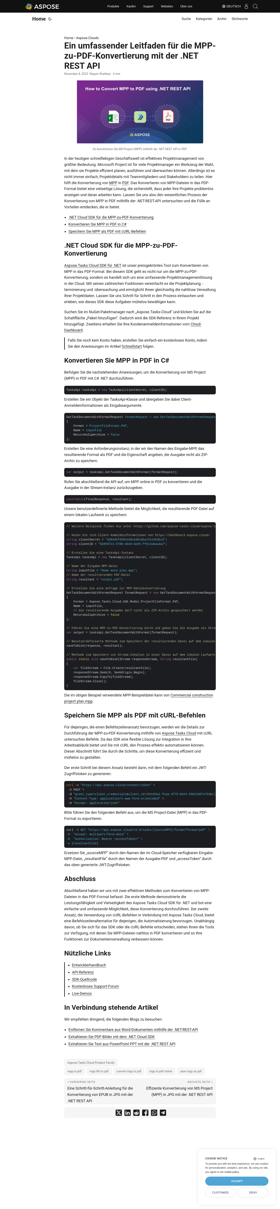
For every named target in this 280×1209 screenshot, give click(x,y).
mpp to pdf (74, 1071)
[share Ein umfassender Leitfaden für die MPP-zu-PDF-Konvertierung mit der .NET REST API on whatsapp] (154, 1114)
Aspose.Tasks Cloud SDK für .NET (92, 265)
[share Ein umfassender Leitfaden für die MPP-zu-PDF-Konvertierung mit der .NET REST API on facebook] (145, 1114)
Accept (237, 1181)
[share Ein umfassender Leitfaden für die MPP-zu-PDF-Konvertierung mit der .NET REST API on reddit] (136, 1114)
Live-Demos (82, 993)
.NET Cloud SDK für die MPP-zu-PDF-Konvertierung (110, 217)
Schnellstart (132, 346)
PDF (125, 183)
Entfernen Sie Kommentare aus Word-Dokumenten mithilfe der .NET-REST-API (133, 1029)
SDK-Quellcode (84, 979)
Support (148, 6)
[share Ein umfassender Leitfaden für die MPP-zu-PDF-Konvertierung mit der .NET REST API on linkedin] (127, 1114)
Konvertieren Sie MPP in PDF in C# (97, 224)
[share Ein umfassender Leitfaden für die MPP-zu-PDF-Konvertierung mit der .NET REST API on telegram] (163, 1114)
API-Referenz (83, 972)
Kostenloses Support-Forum (95, 986)
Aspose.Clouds (87, 38)
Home (39, 19)
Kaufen (131, 6)
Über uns (186, 6)
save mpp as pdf (191, 1071)
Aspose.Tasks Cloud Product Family (91, 1062)
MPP (113, 183)
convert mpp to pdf (128, 1071)
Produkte (113, 6)
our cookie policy (229, 1172)
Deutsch (228, 6)
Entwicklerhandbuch (89, 965)
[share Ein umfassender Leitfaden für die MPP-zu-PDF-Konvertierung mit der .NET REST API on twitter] (119, 1114)
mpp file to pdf (98, 1071)
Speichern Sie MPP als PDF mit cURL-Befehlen (107, 231)
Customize (220, 1192)
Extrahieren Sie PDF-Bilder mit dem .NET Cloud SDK (111, 1037)
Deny (253, 1192)
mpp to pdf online (160, 1071)
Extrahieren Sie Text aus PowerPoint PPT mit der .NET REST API (121, 1044)
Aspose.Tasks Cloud (179, 733)
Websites (167, 6)
